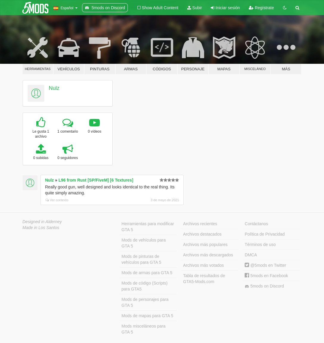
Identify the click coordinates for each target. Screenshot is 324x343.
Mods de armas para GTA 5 (147, 272)
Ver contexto (56, 200)
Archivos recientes (200, 223)
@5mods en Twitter (265, 265)
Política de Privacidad (265, 234)
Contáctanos (256, 223)
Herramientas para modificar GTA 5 (148, 226)
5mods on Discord (264, 286)
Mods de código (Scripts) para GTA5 (145, 286)
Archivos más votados (203, 265)
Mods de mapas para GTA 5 (147, 315)
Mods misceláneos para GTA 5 (144, 329)
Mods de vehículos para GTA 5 (144, 243)
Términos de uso (260, 244)
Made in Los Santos (41, 227)
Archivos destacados (202, 234)
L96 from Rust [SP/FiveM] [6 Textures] (96, 180)
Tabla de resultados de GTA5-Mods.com (204, 278)
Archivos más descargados (208, 255)
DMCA (251, 255)
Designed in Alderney (42, 221)
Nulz (54, 88)
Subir (194, 7)
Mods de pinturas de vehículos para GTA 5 (141, 259)
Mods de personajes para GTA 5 (145, 302)
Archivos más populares (205, 244)
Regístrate (261, 7)
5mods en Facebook (266, 275)
